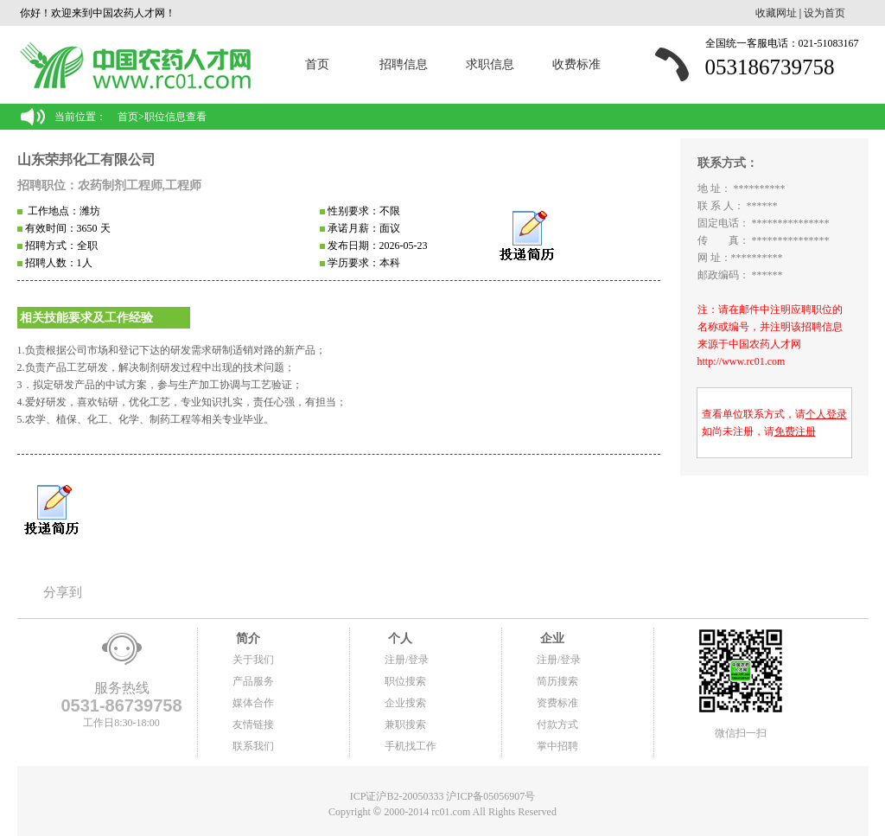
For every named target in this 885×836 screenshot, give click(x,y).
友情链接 (253, 724)
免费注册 (795, 431)
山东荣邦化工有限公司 (86, 159)
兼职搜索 (405, 724)
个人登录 (826, 414)
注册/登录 (407, 660)
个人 (398, 638)
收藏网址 (776, 13)
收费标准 (576, 64)
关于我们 (253, 660)
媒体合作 (253, 703)
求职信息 (490, 64)
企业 (550, 638)
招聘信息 (403, 64)
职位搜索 (405, 681)
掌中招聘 (557, 746)
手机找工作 (410, 746)
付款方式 (557, 724)
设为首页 (824, 13)
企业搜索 (405, 703)
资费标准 (557, 703)
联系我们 (253, 746)
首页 (317, 64)
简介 (246, 638)
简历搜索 (557, 681)
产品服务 (253, 681)
